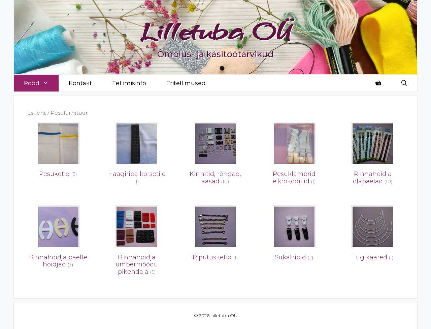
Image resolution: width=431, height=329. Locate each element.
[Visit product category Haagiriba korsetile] (137, 155)
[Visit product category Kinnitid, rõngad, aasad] (215, 155)
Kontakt (80, 83)
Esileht (36, 113)
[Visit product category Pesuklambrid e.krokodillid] (294, 155)
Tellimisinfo (129, 83)
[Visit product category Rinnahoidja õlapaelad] (373, 155)
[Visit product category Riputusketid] (215, 234)
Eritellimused (186, 83)
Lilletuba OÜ (216, 30)
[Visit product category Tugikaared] (373, 234)
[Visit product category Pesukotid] (58, 151)
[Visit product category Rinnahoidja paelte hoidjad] (58, 238)
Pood (41, 83)
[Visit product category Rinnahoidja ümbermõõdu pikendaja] (137, 242)
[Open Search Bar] (404, 83)
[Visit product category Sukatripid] (294, 234)
